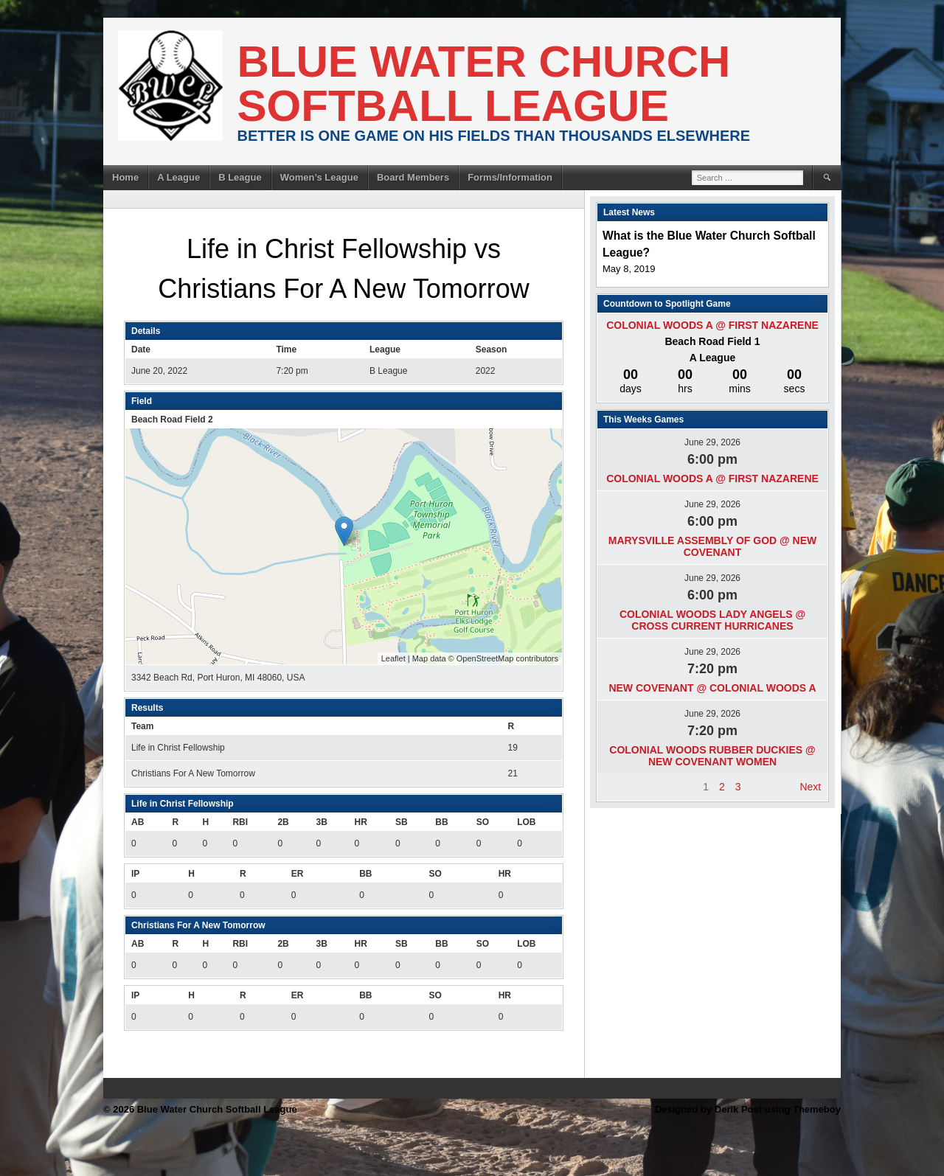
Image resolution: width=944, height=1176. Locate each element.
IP (135, 874)
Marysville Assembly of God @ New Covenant (712, 546)
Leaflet (393, 658)
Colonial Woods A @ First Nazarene (712, 325)
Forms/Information (510, 177)
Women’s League (319, 177)
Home (125, 177)
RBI (240, 822)
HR (361, 822)
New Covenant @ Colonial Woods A (712, 688)
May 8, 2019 (629, 268)
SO (482, 822)
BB (441, 822)
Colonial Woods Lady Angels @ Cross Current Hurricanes (712, 620)
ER (297, 874)
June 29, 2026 (712, 442)
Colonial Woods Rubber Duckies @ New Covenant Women (712, 756)
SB (401, 822)
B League (240, 177)
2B (282, 822)
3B (321, 822)
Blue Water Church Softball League (484, 84)
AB (137, 822)
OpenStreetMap (485, 658)
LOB (526, 822)
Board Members (413, 177)
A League (178, 177)
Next (810, 787)
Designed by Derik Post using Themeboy (748, 1109)
